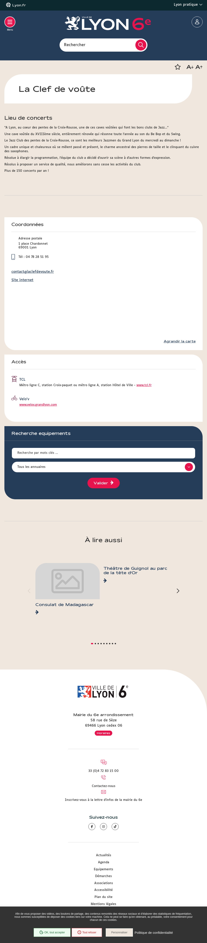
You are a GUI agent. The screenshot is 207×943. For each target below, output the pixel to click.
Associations (103, 883)
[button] (177, 67)
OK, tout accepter (51, 932)
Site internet (22, 280)
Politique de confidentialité (155, 933)
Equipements (103, 869)
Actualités (103, 855)
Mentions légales (103, 904)
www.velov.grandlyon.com (38, 404)
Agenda (103, 862)
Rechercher (74, 45)
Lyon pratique (188, 5)
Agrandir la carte (180, 341)
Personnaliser (121, 932)
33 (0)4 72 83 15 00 (103, 771)
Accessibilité (103, 890)
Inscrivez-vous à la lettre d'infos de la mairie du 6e (103, 800)
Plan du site (103, 897)
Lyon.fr (19, 5)
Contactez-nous (103, 786)
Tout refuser (86, 932)
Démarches (103, 876)
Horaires (103, 733)
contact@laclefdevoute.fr (32, 272)
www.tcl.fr (144, 385)
